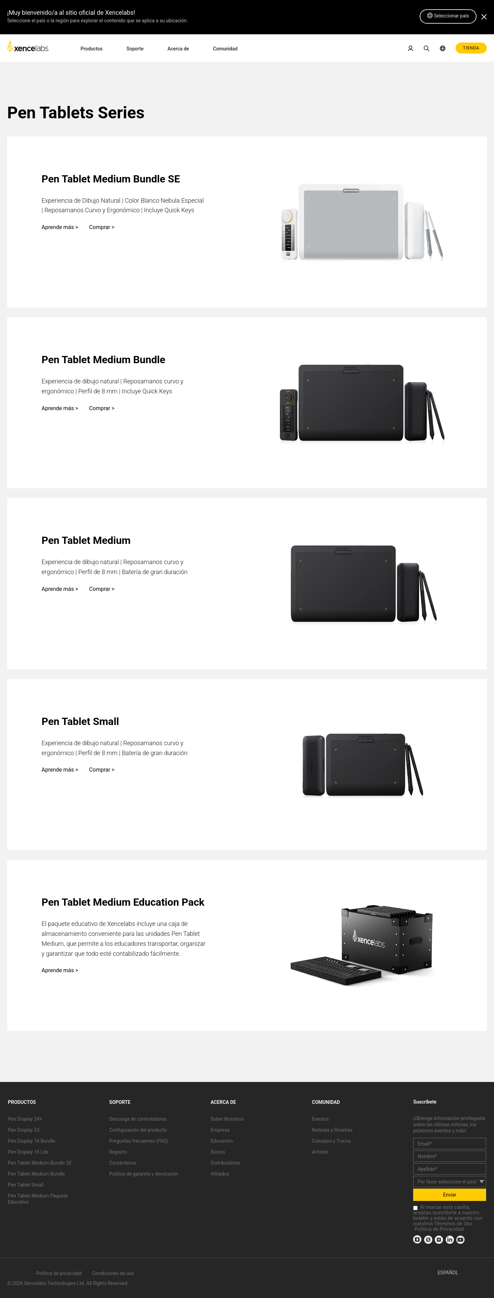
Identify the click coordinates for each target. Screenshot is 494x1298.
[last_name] (449, 1169)
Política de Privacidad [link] (439, 1229)
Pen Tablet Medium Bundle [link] (36, 1174)
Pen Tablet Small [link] (26, 1185)
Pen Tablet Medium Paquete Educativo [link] (38, 1199)
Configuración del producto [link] (138, 1130)
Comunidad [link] (225, 48)
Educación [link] (222, 1141)
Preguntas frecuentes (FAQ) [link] (138, 1141)
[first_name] (449, 1156)
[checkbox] (415, 1208)
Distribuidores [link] (225, 1163)
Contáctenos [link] (122, 1163)
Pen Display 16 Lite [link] (28, 1152)
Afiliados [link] (220, 1174)
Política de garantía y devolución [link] (143, 1174)
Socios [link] (218, 1152)
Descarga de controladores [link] (138, 1119)
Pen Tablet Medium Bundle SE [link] (40, 1163)
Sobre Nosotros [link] (227, 1119)
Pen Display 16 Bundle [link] (31, 1141)
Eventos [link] (320, 1119)
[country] (449, 1181)
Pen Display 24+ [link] (25, 1119)
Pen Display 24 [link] (23, 1130)
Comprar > (101, 227)
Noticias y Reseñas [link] (332, 1130)
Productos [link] (91, 48)
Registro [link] (118, 1152)
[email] (449, 1143)
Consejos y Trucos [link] (331, 1141)
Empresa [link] (220, 1130)
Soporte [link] (135, 48)
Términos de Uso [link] (453, 1223)
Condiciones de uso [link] (113, 1273)
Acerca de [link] (178, 48)
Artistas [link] (320, 1152)
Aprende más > (59, 227)
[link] (27, 47)
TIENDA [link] (471, 48)
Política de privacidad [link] (59, 1273)
